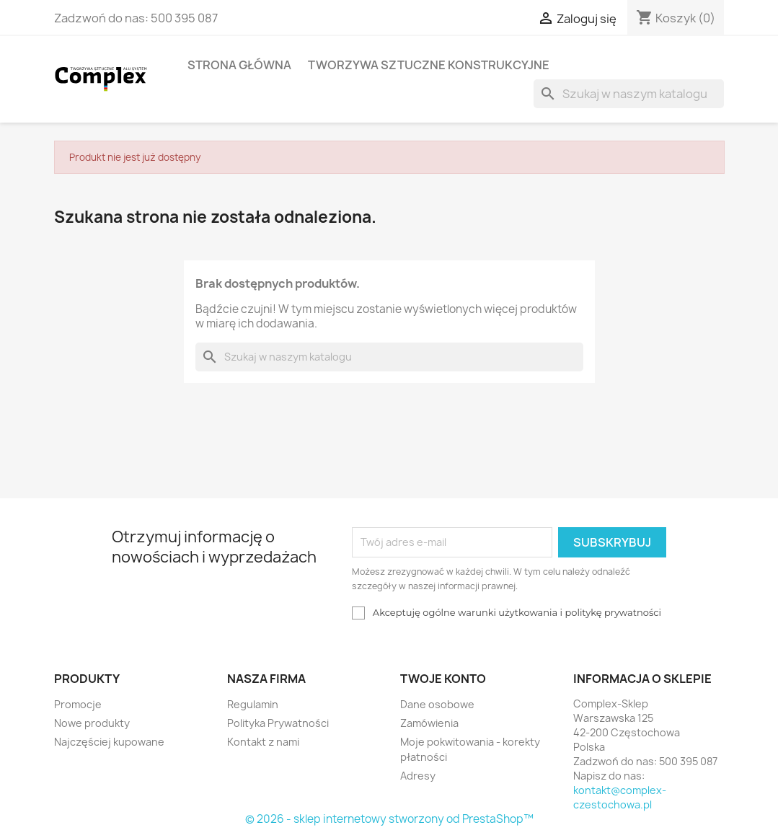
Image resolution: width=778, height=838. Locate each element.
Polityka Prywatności (278, 723)
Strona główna (239, 65)
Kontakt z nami (263, 742)
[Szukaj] (629, 93)
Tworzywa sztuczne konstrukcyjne (428, 65)
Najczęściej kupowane (109, 742)
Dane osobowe (437, 704)
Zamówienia (429, 723)
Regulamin (252, 704)
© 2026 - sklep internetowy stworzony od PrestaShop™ (389, 818)
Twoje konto (443, 679)
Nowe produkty (92, 723)
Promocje (78, 704)
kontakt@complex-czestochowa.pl (619, 797)
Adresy (418, 775)
